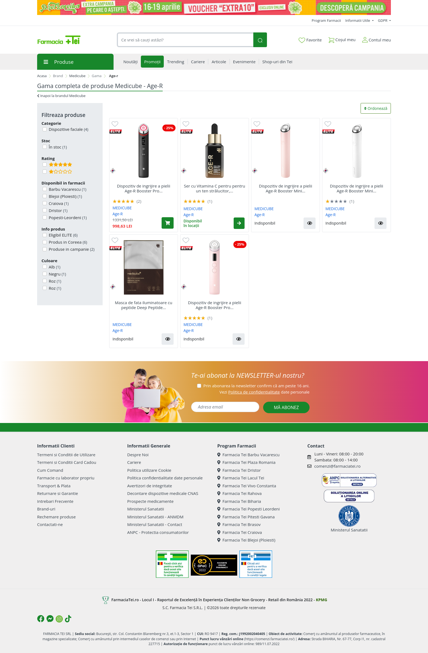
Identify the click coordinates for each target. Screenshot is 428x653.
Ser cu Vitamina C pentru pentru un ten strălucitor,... (214, 188)
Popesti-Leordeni (67, 217)
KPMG (321, 599)
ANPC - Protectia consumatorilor (158, 532)
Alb (54, 267)
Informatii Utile (358, 20)
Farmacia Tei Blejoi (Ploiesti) (246, 540)
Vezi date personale (264, 392)
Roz (54, 281)
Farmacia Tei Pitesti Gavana (246, 516)
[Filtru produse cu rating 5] (45, 164)
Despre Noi (137, 454)
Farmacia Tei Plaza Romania (246, 462)
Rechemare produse (56, 516)
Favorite (310, 40)
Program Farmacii (326, 20)
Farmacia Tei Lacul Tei (240, 477)
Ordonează (375, 108)
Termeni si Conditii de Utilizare (66, 454)
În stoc (57, 147)
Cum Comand (50, 470)
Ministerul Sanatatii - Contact (154, 524)
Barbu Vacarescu (67, 189)
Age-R (117, 213)
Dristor (58, 210)
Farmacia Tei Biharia (239, 501)
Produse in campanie (71, 249)
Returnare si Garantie (57, 493)
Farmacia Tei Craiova (239, 532)
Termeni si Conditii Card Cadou (66, 462)
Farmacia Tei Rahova (239, 493)
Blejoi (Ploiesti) (65, 196)
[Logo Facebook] (40, 618)
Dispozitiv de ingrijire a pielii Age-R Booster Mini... (285, 188)
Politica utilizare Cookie (149, 470)
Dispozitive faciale (68, 129)
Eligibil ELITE (63, 235)
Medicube (77, 75)
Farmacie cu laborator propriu (65, 477)
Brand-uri (46, 509)
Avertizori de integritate (149, 485)
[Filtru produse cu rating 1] (45, 172)
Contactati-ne (50, 524)
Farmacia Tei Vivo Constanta (246, 485)
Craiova (58, 203)
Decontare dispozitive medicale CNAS (162, 493)
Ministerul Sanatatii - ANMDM (155, 516)
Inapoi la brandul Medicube (61, 95)
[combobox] (185, 39)
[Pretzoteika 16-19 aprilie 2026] (214, 7)
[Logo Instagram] (59, 618)
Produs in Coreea (67, 242)
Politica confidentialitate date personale (165, 477)
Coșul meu (342, 38)
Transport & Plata (53, 485)
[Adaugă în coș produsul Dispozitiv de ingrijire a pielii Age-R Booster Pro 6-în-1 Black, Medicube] (168, 223)
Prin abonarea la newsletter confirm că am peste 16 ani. (256, 385)
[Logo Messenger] (50, 618)
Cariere (134, 462)
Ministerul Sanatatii (145, 509)
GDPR (383, 20)
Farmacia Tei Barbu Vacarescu (248, 454)
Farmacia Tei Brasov (239, 524)
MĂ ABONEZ (286, 407)
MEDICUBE (122, 207)
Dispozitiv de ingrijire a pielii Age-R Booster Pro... (143, 188)
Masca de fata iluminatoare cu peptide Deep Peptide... (143, 305)
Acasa (42, 75)
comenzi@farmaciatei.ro (337, 466)
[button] (239, 223)
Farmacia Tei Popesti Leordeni (248, 509)
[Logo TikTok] (68, 618)
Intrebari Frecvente (55, 501)
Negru (57, 274)
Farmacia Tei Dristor (239, 470)
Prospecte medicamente (150, 501)
